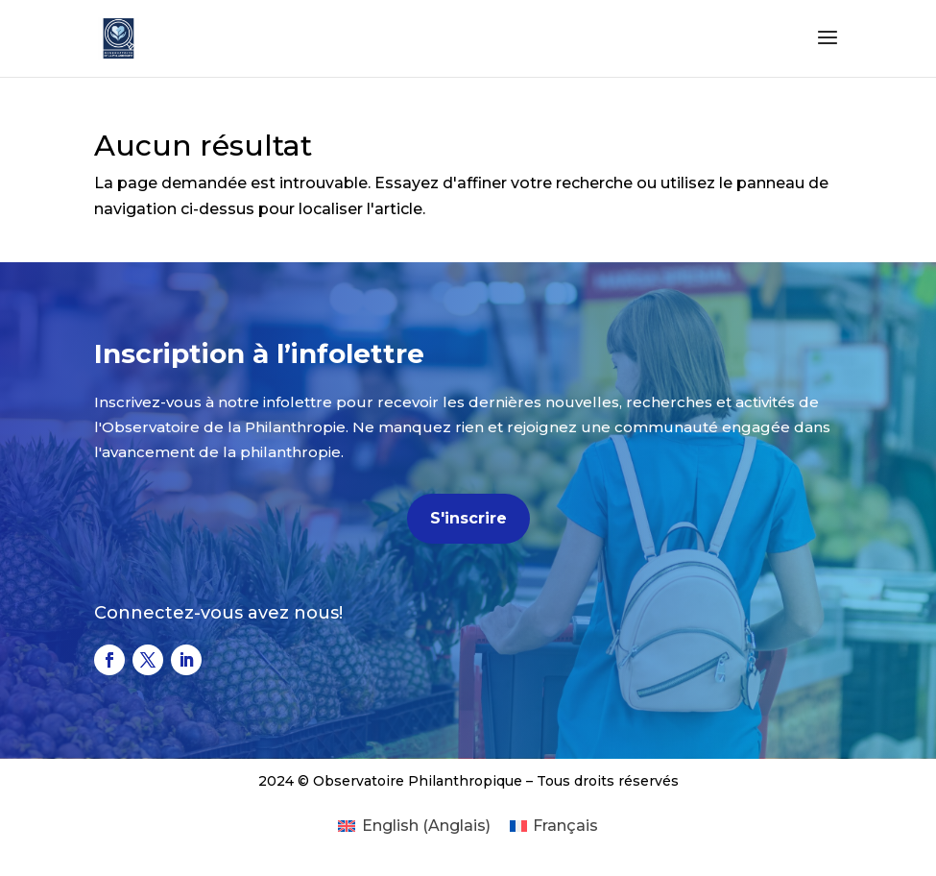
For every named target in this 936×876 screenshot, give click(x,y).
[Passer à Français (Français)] (554, 826)
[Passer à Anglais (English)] (413, 826)
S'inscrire (468, 518)
